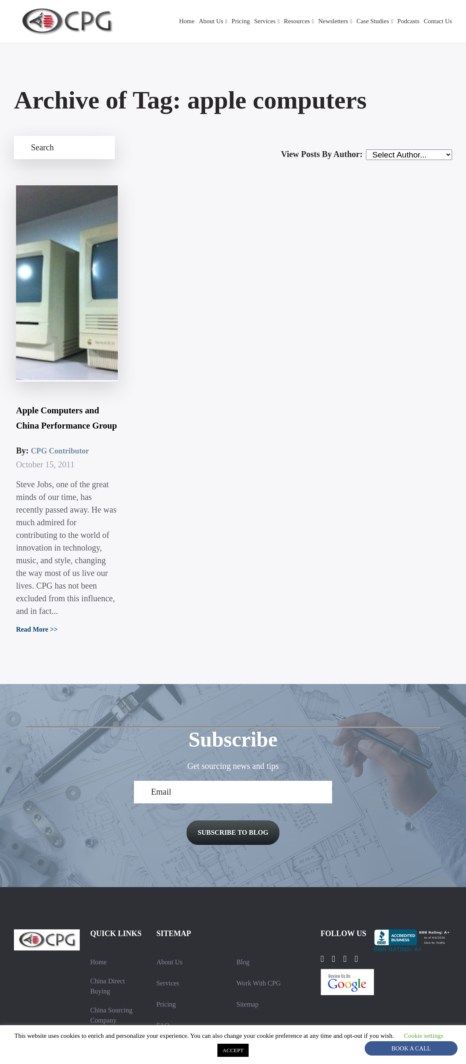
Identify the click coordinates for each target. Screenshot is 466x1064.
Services (248, 21)
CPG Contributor (60, 380)
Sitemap (247, 939)
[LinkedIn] (337, 895)
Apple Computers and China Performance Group (59, 331)
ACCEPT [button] (263, 1050)
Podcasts (405, 21)
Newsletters (323, 21)
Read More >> (36, 560)
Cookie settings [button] (215, 1049)
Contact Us (437, 21)
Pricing (223, 21)
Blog (242, 897)
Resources (284, 21)
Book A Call (411, 1048)
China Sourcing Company (112, 951)
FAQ (162, 961)
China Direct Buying (108, 922)
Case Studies (367, 21)
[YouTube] (369, 895)
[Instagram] (353, 895)
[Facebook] (323, 895)
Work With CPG (259, 918)
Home (165, 21)
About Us (191, 21)
